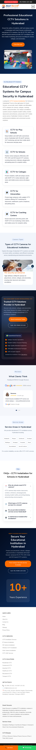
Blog (3, 624)
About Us (4, 619)
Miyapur (14, 438)
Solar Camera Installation (9, 650)
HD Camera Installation (8, 645)
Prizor (29, 736)
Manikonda (21, 727)
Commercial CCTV (7, 665)
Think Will (5, 738)
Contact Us (5, 622)
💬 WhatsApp (27, 748)
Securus (24, 736)
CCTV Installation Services (9, 639)
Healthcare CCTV (7, 671)
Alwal (29, 442)
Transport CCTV (6, 676)
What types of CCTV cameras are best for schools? (18, 504)
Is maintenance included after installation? (18, 517)
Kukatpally (6, 438)
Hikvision (10, 736)
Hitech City (5, 727)
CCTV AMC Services (7, 653)
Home (4, 616)
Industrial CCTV (6, 668)
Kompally (22, 442)
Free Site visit (18, 44)
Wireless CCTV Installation (9, 648)
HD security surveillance (14, 272)
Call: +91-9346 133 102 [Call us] (18, 325)
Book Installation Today (18, 319)
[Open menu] (33, 6)
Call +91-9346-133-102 (18, 571)
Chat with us (24, 354)
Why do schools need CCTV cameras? (18, 486)
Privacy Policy (6, 630)
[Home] (10, 6)
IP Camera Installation (8, 642)
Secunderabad (12, 446)
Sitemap (4, 627)
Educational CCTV (7, 673)
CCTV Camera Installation (17, 101)
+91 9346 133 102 (25, 2)
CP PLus (4, 736)
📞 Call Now (9, 748)
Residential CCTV (7, 662)
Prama (19, 736)
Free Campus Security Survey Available (18, 564)
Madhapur (7, 442)
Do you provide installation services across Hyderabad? (18, 511)
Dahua (15, 736)
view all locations (23, 446)
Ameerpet (15, 442)
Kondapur (29, 438)
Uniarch (11, 738)
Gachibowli (21, 438)
